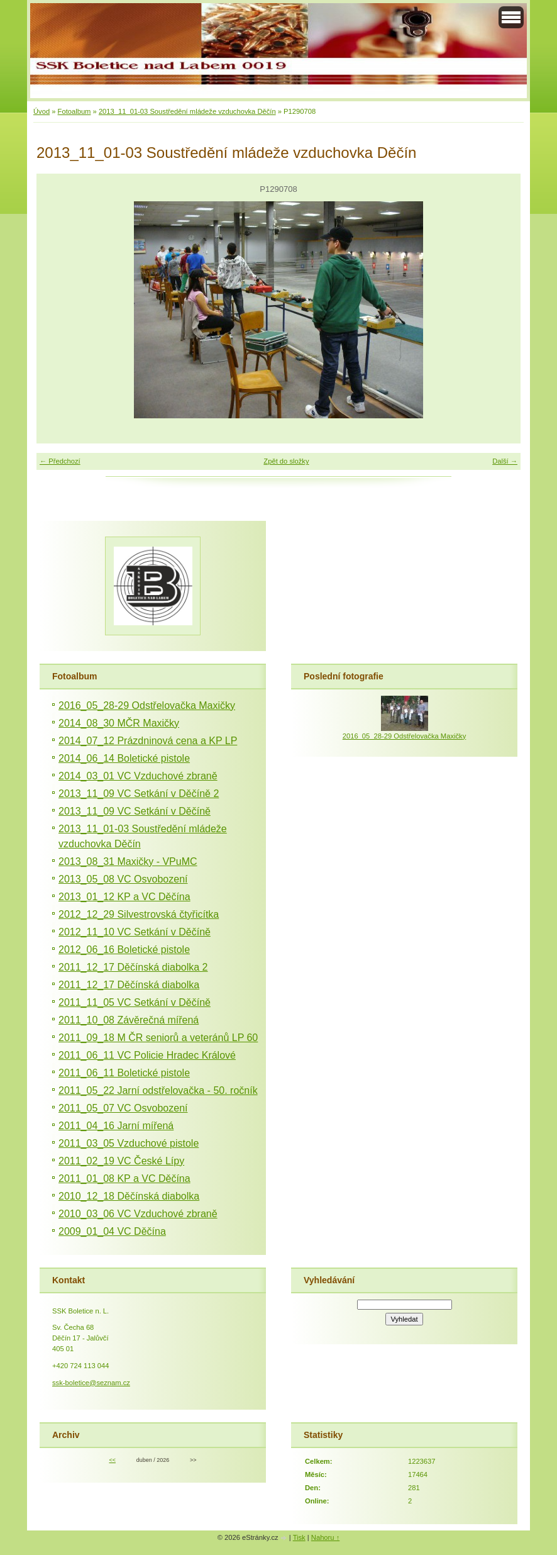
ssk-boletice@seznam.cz (91, 1382)
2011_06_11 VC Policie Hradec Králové (147, 1055)
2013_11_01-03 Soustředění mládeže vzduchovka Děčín (187, 111)
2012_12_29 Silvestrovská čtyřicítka (138, 914)
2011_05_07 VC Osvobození (122, 1108)
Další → (504, 461)
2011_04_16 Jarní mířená (116, 1125)
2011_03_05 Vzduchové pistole (128, 1143)
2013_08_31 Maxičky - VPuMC (127, 861)
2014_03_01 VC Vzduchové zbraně (138, 776)
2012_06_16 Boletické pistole (124, 949)
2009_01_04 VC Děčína (112, 1231)
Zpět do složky (286, 461)
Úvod (41, 111)
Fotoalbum (74, 111)
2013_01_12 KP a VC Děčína (124, 896)
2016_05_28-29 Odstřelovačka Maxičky (146, 705)
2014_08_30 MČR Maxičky (118, 723)
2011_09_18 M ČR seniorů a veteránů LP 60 (158, 1037)
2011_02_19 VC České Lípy (121, 1161)
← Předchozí (60, 461)
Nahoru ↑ (325, 1537)
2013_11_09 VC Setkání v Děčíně (134, 811)
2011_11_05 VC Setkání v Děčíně (134, 1002)
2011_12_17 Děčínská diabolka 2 (133, 967)
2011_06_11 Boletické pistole (124, 1072)
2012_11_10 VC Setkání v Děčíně (134, 932)
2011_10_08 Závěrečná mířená (128, 1020)
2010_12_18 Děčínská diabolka (128, 1196)
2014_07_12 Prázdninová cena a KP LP (147, 740)
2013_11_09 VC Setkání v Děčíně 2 (138, 793)
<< (112, 1460)
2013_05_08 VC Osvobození (122, 879)
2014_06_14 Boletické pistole (124, 758)
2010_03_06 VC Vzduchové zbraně (138, 1213)
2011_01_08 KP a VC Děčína (124, 1178)
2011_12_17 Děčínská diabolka (128, 984)
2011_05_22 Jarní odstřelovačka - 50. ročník (158, 1090)
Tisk (299, 1537)
